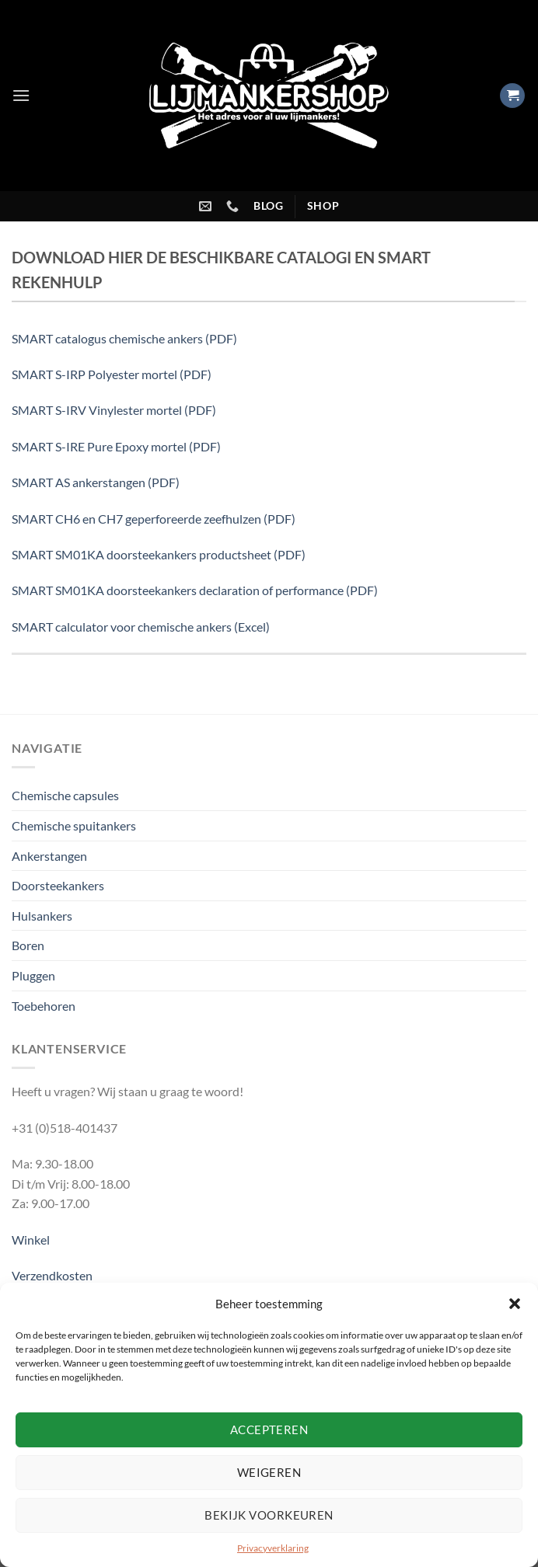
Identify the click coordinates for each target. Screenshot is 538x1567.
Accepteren (269, 1429)
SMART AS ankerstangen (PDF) (96, 482)
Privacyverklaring (273, 1548)
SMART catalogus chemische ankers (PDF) (124, 338)
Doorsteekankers (58, 885)
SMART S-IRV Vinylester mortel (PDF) (114, 409)
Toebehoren (43, 1005)
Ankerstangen (49, 855)
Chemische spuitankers (74, 825)
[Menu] (21, 95)
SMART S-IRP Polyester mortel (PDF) (111, 374)
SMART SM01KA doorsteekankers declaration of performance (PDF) (195, 590)
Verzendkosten (52, 1275)
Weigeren (269, 1472)
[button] (514, 1303)
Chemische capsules (65, 795)
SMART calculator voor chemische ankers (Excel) (141, 626)
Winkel (31, 1239)
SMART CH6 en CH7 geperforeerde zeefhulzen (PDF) (153, 518)
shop (323, 206)
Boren (28, 945)
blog (268, 206)
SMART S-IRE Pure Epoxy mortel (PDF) (116, 446)
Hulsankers (42, 915)
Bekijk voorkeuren (269, 1515)
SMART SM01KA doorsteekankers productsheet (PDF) (159, 554)
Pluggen (33, 975)
